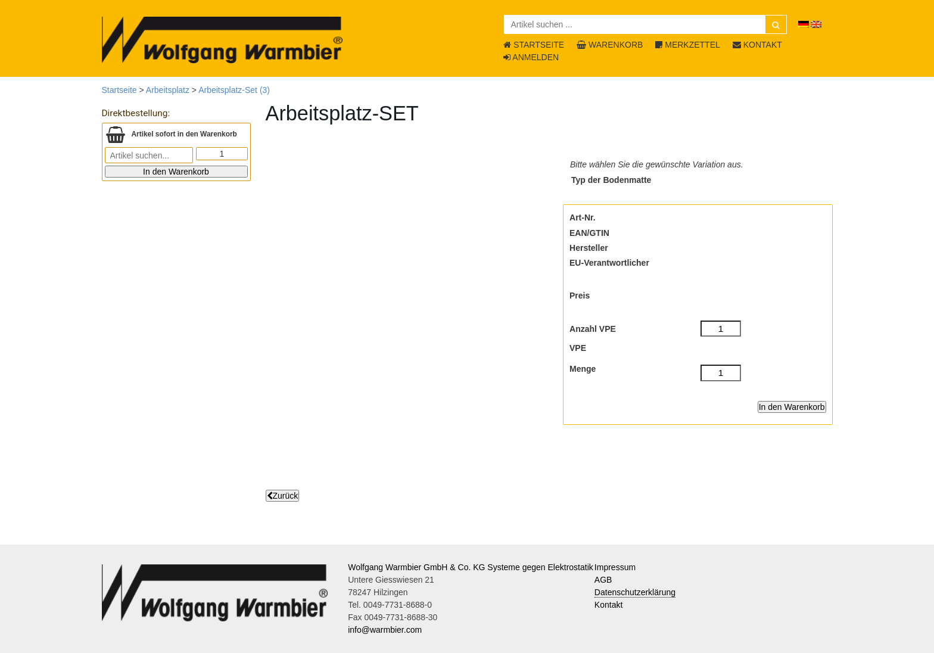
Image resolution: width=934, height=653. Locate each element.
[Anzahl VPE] (721, 329)
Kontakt (608, 605)
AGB (603, 579)
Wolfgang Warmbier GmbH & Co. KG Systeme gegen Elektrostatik (470, 567)
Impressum (615, 567)
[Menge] (721, 373)
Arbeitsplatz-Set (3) (234, 90)
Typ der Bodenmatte (611, 180)
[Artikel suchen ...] (645, 24)
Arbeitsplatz (167, 90)
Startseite (119, 90)
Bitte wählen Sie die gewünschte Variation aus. (656, 164)
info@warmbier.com (385, 630)
